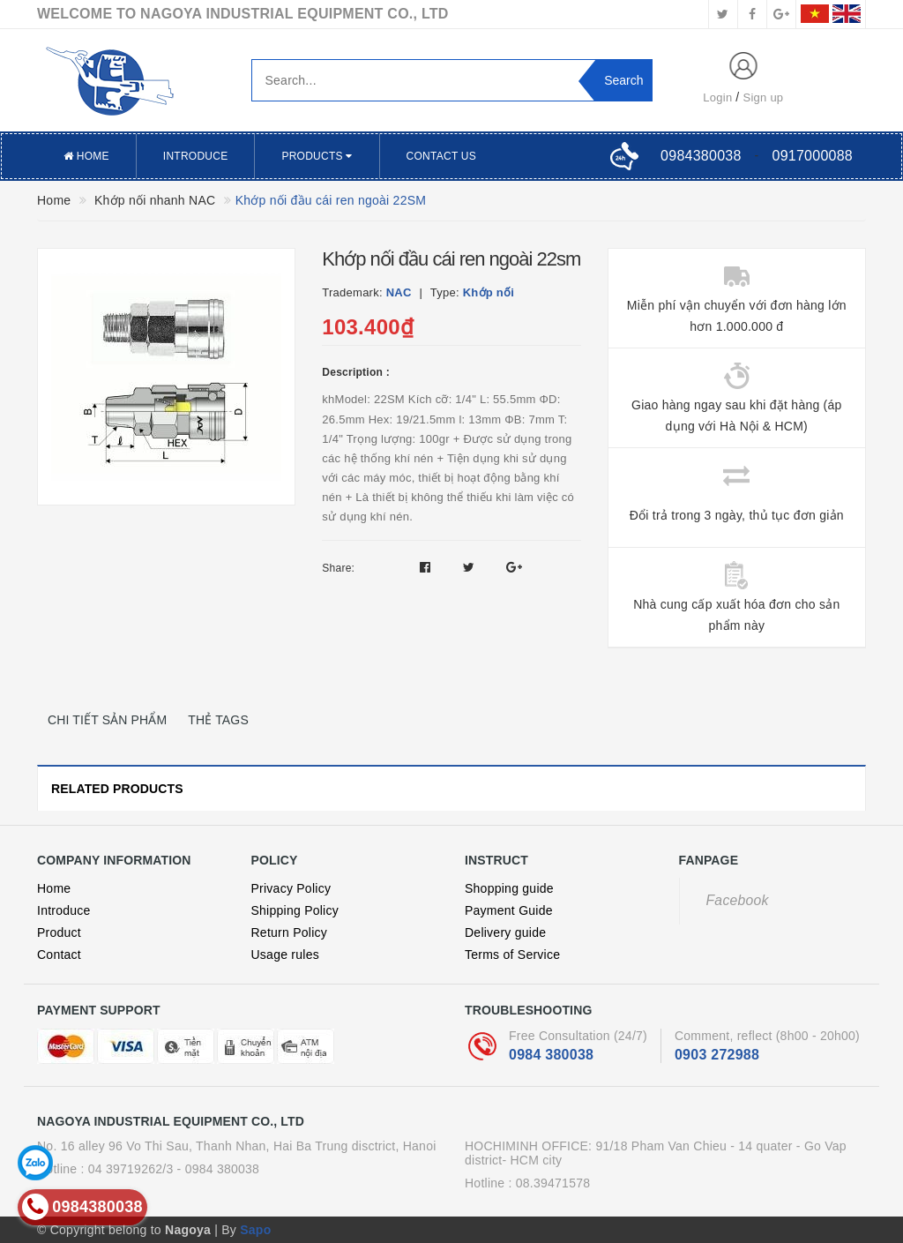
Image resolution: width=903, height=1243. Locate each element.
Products (316, 156)
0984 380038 (551, 1054)
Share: (338, 568)
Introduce (195, 156)
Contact (59, 954)
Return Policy (289, 932)
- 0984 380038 (218, 1169)
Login (717, 97)
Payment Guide (509, 910)
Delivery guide (505, 932)
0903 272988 (717, 1054)
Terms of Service (512, 954)
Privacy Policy (291, 888)
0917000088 (812, 155)
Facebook (737, 900)
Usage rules (285, 954)
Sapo (255, 1230)
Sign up (763, 97)
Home (86, 156)
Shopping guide (509, 888)
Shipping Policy (295, 910)
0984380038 (700, 155)
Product (59, 932)
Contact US (441, 156)
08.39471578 (553, 1183)
